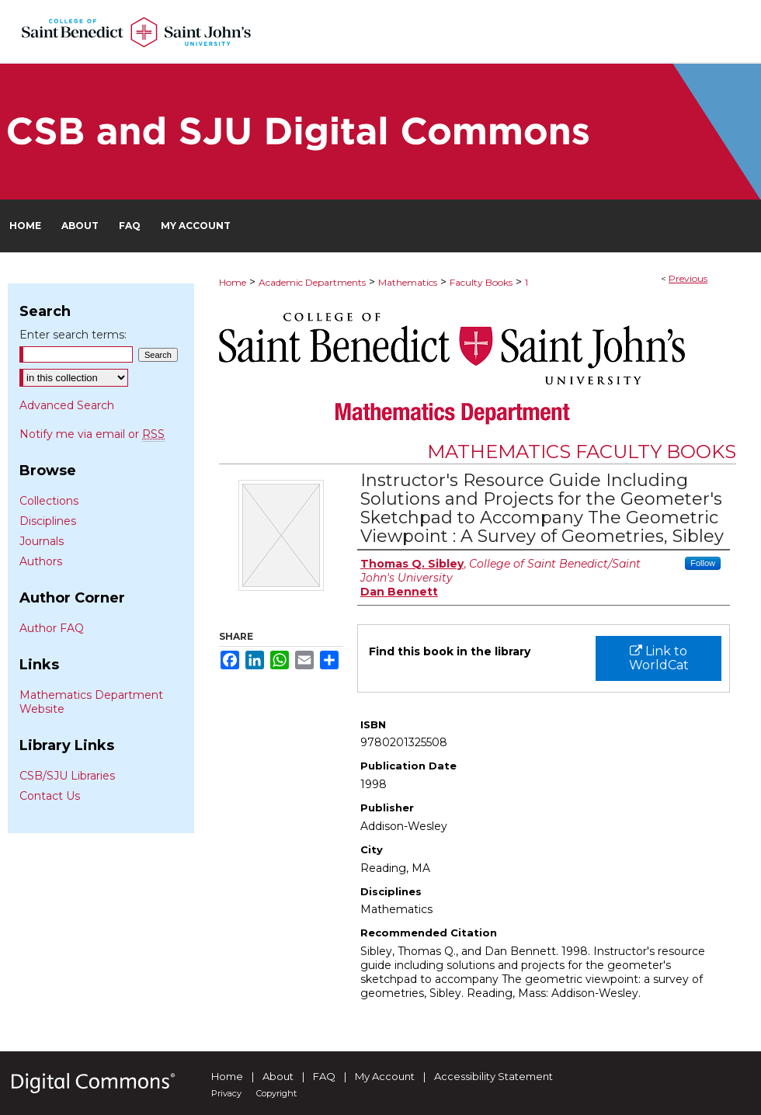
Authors (40, 561)
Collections (48, 501)
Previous (688, 278)
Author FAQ (51, 628)
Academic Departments (312, 282)
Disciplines (47, 521)
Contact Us (49, 796)
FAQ (324, 1076)
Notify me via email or (92, 434)
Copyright (276, 1093)
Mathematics (407, 282)
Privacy (226, 1093)
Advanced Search (66, 405)
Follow (702, 563)
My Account (385, 1076)
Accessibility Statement (493, 1076)
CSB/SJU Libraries (67, 776)
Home (232, 282)
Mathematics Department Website (91, 702)
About (278, 1076)
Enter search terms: (73, 335)
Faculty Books (481, 282)
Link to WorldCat (659, 658)
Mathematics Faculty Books (581, 451)
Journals (41, 541)
